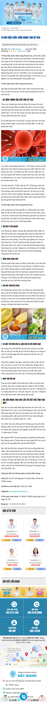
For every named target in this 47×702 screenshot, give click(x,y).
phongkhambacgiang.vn (18, 491)
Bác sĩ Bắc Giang (14, 49)
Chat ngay (7, 540)
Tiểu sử (17, 540)
